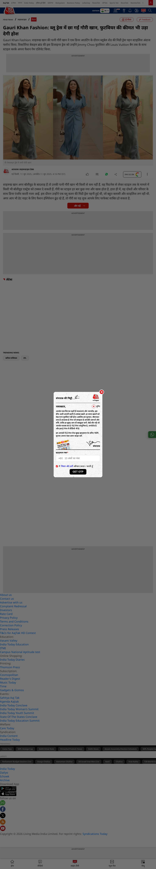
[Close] (101, 392)
